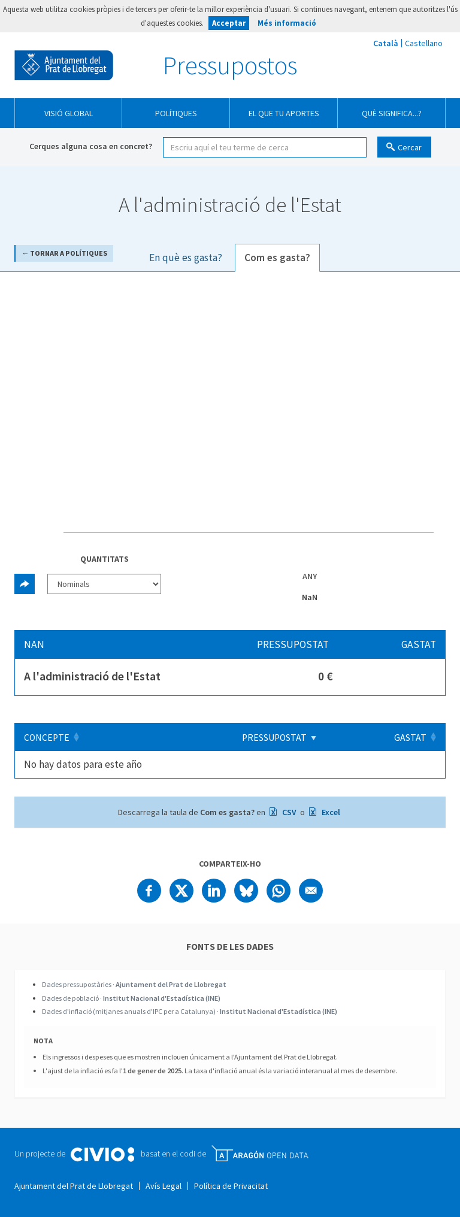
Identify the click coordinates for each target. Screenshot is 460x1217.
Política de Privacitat (231, 1185)
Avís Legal (163, 1185)
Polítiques (176, 113)
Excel (330, 812)
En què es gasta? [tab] (185, 257)
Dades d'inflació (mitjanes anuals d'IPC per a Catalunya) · (189, 1011)
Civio (102, 1155)
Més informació (287, 23)
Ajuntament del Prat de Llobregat (63, 65)
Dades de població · (131, 998)
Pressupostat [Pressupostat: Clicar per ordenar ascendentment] (283, 737)
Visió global (68, 113)
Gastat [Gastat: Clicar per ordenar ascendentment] (410, 737)
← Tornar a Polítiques (64, 253)
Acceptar (229, 23)
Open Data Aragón (259, 1153)
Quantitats (104, 558)
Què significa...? (392, 113)
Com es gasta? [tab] (277, 257)
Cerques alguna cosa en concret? (90, 146)
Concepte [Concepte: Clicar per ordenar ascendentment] (46, 737)
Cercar (410, 147)
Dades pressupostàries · (134, 984)
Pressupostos (230, 65)
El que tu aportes (284, 113)
